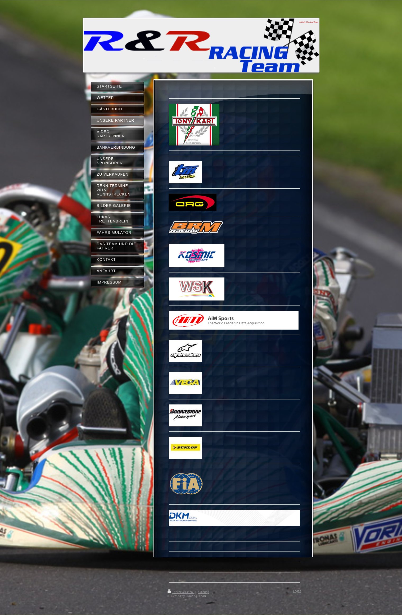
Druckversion (181, 592)
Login (297, 591)
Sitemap (203, 592)
